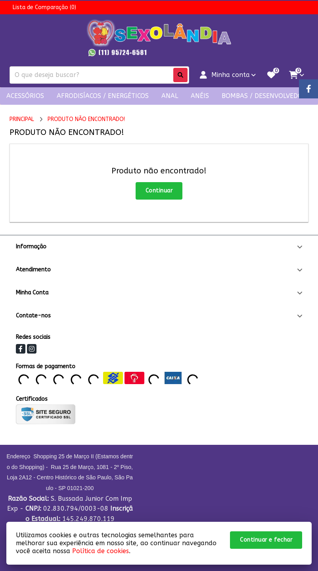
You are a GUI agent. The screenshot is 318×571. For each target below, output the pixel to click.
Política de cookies (100, 551)
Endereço (18, 456)
